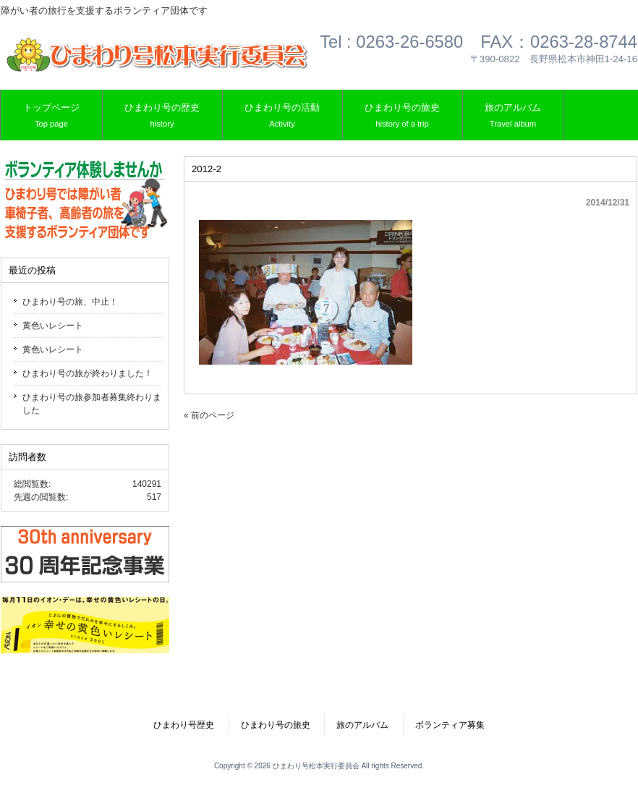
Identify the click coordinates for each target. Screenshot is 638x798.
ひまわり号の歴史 (162, 116)
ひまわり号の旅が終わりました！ (87, 373)
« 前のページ (209, 415)
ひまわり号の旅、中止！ (70, 302)
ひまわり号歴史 (183, 725)
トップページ (51, 116)
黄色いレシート (52, 326)
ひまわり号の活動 (282, 116)
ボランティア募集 (450, 725)
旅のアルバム (513, 116)
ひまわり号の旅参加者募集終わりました (91, 403)
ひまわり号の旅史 (402, 116)
